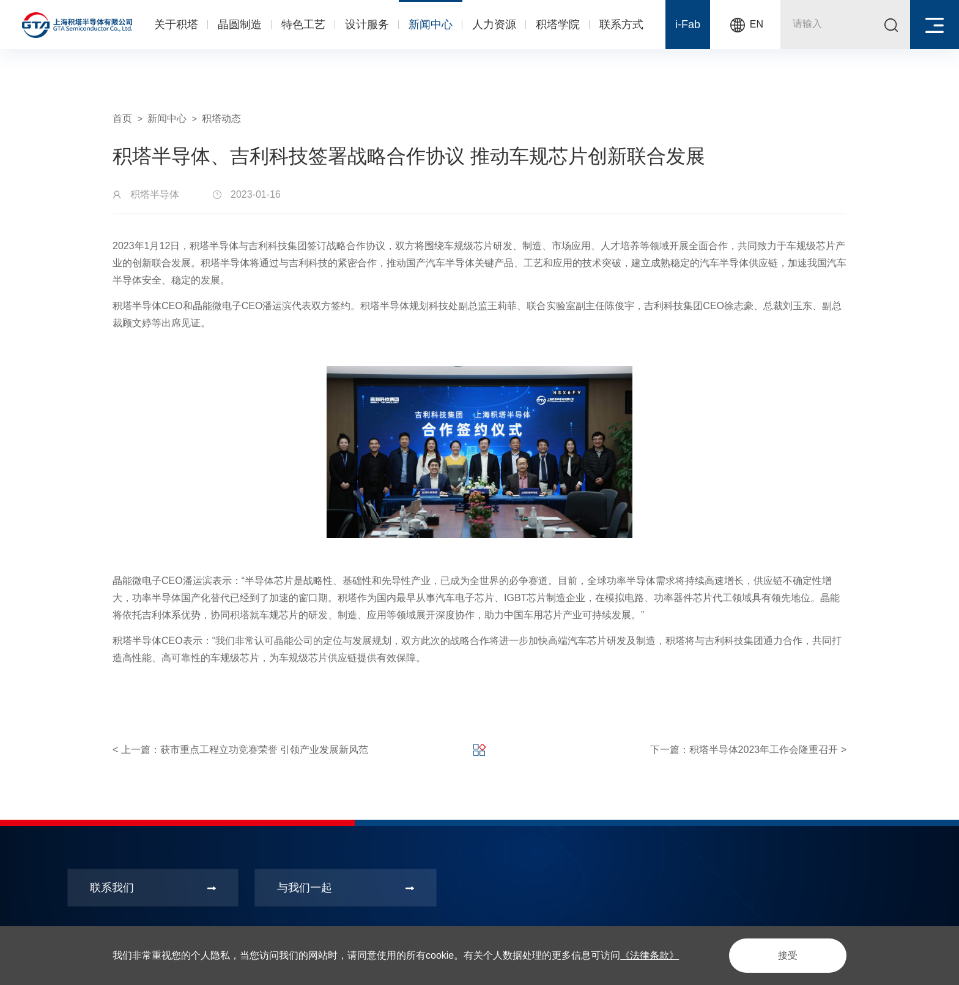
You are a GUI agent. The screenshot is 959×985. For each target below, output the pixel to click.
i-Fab (687, 24)
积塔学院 (558, 24)
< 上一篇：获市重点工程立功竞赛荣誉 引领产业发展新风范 (240, 749)
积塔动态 (221, 118)
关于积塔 (176, 24)
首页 (122, 118)
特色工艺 (303, 24)
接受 (788, 955)
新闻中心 (431, 24)
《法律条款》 (649, 955)
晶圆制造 (240, 24)
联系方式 (621, 24)
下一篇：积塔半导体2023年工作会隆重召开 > (748, 749)
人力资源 (494, 24)
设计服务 (367, 24)
